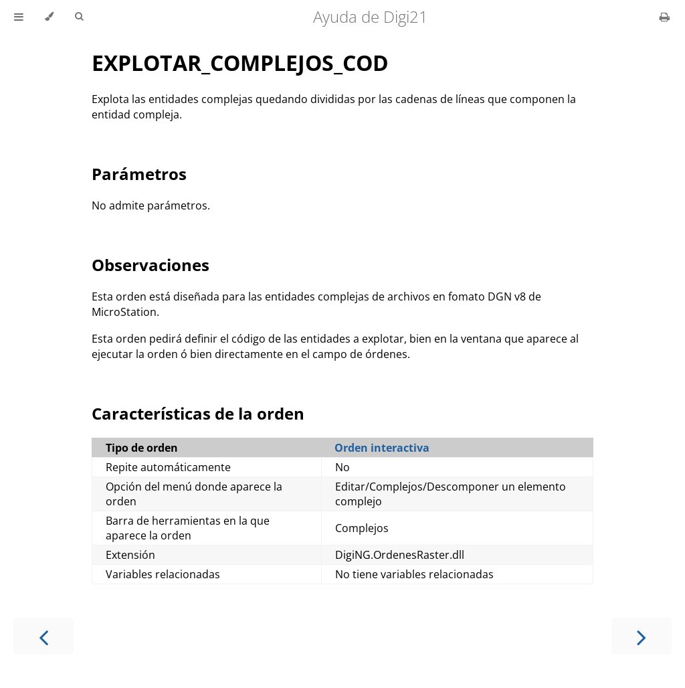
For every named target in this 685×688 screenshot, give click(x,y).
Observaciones (150, 265)
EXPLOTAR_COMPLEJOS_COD (240, 62)
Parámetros (139, 174)
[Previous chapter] (43, 636)
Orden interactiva (381, 447)
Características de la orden (198, 413)
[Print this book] (664, 16)
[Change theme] (49, 16)
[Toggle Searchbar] (79, 16)
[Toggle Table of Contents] (18, 16)
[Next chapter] (641, 636)
